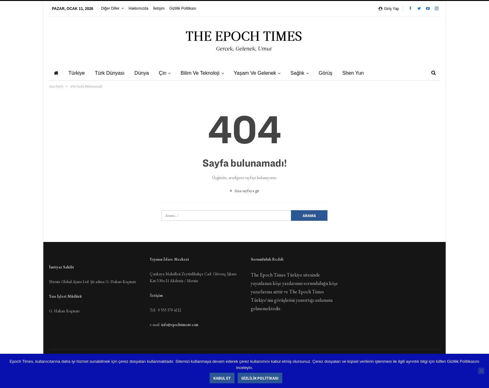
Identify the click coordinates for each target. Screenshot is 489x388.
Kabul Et (222, 378)
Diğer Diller (110, 8)
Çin (166, 73)
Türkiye (78, 73)
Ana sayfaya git (244, 190)
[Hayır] (481, 371)
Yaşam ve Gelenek (261, 73)
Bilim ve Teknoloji (204, 73)
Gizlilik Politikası (182, 8)
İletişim (159, 8)
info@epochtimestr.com (179, 324)
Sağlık (304, 73)
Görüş (333, 73)
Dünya (144, 73)
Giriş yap (389, 9)
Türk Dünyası (111, 73)
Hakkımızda (138, 8)
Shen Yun (361, 73)
